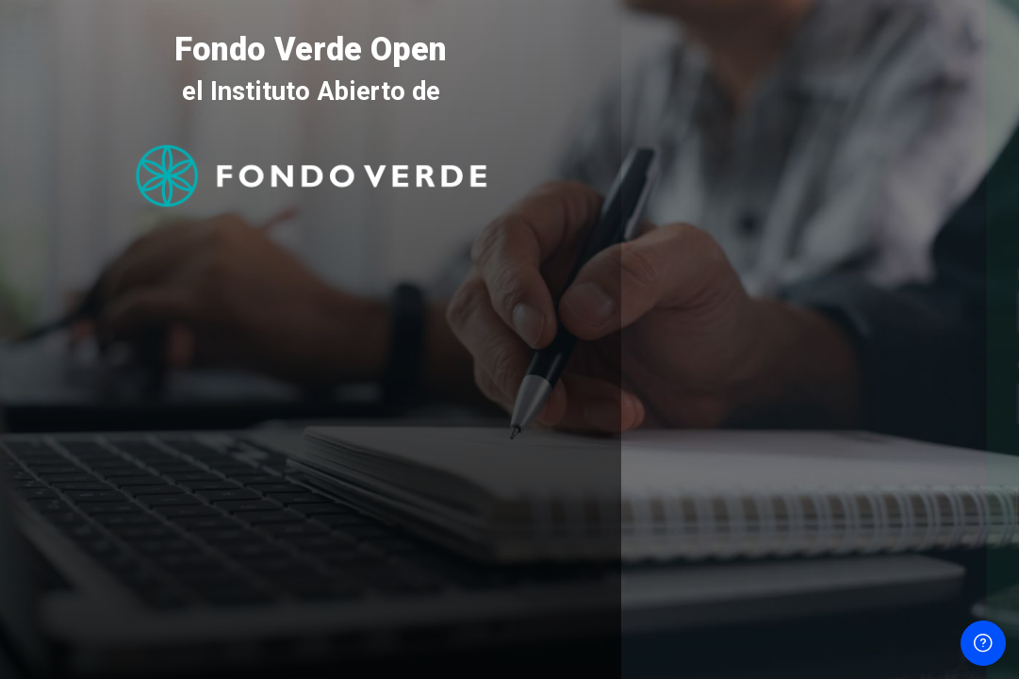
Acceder (820, 506)
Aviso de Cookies (820, 624)
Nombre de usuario (711, 274)
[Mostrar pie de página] (983, 643)
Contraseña (687, 365)
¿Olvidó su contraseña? (934, 455)
